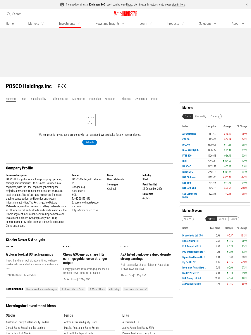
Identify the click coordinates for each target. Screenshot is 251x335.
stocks (9, 250)
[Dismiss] (246, 4)
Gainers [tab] (222, 218)
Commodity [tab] (200, 116)
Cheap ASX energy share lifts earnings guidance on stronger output (85, 262)
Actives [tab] (211, 218)
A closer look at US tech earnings (29, 258)
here (129, 4)
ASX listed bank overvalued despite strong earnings (146, 260)
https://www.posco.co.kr (85, 214)
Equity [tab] (188, 116)
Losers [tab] (234, 218)
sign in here (178, 4)
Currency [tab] (215, 116)
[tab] (10, 23)
